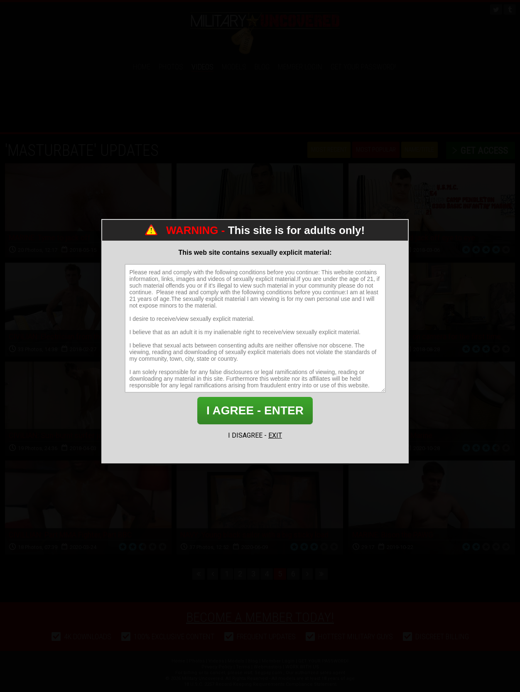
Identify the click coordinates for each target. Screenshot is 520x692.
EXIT (275, 435)
